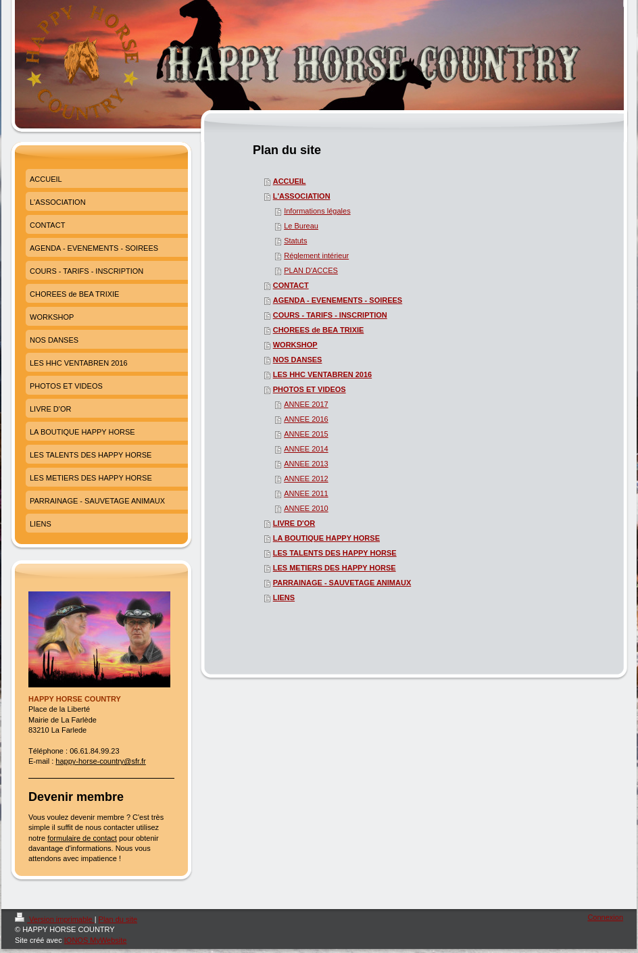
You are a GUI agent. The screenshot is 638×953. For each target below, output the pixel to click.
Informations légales (317, 211)
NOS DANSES (297, 360)
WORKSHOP (295, 345)
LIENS (284, 597)
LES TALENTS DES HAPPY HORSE (335, 553)
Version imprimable (55, 919)
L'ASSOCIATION (301, 196)
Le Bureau (301, 226)
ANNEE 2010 (306, 508)
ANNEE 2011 (306, 493)
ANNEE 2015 (306, 434)
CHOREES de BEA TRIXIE (318, 330)
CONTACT (291, 285)
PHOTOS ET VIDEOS (309, 389)
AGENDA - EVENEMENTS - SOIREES (338, 300)
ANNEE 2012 (306, 478)
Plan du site (118, 919)
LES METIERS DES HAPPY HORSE (334, 568)
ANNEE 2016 (306, 419)
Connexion (605, 917)
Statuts (295, 241)
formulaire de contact (82, 838)
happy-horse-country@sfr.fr (100, 761)
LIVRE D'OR (294, 523)
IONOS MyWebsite (95, 940)
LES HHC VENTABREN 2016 (322, 374)
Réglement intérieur (316, 255)
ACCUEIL (289, 181)
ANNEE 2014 (306, 449)
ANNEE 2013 (306, 464)
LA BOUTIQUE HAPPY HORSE (326, 538)
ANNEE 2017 (306, 404)
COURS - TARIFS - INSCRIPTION (330, 315)
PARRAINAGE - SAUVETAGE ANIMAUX (342, 583)
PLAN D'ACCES (311, 270)
